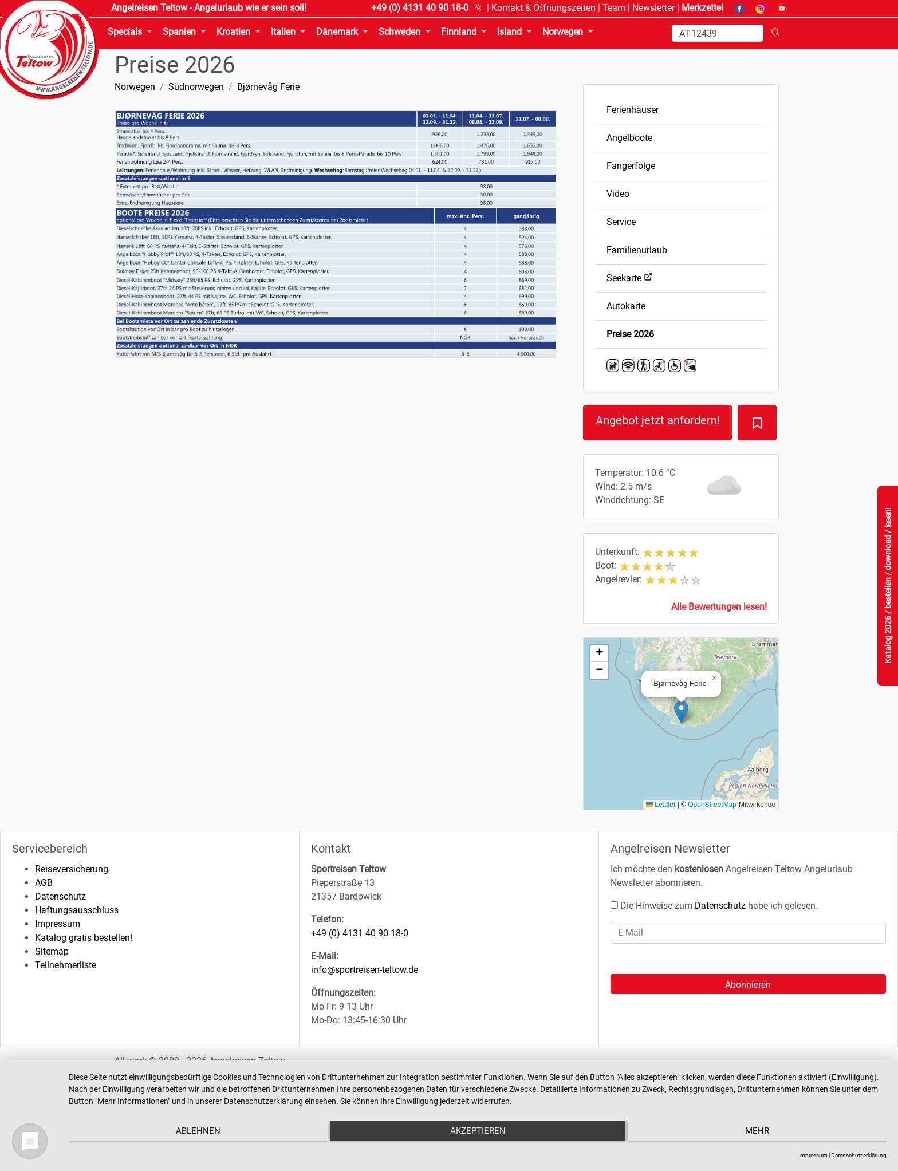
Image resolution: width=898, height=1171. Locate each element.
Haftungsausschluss (77, 910)
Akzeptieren (478, 1134)
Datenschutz (60, 896)
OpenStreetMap (712, 805)
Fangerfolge (630, 165)
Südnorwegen (196, 86)
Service (621, 221)
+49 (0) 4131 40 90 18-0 (359, 933)
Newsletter (653, 7)
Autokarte (625, 306)
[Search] (717, 33)
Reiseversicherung (71, 869)
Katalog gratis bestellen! (83, 937)
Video (617, 193)
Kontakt (543, 7)
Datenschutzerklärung (859, 1155)
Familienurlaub (636, 250)
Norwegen (135, 86)
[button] (681, 712)
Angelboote (629, 137)
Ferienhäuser (632, 109)
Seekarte (629, 278)
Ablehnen (190, 1134)
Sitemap (52, 951)
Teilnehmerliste (65, 965)
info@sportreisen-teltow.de (364, 969)
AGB (44, 882)
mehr (765, 1134)
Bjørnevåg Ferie (268, 86)
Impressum (57, 923)
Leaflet (660, 805)
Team (613, 7)
